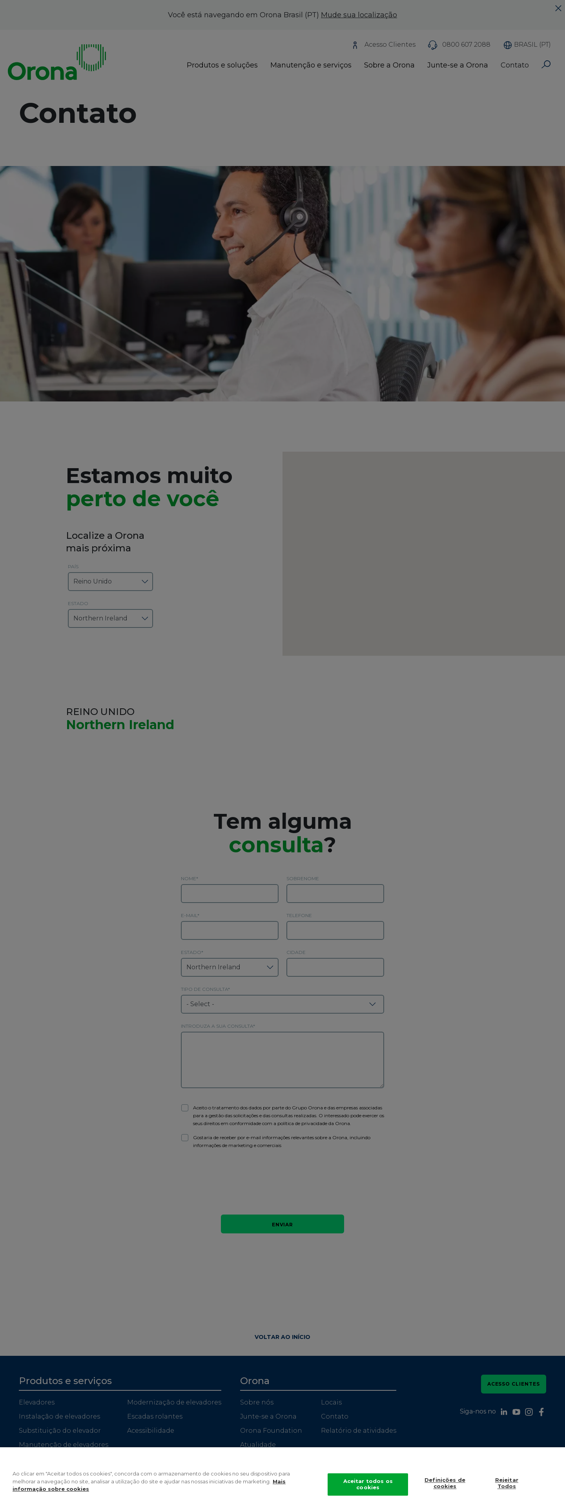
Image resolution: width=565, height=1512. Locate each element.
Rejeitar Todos (506, 1484)
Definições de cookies (445, 1484)
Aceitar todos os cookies (368, 1485)
